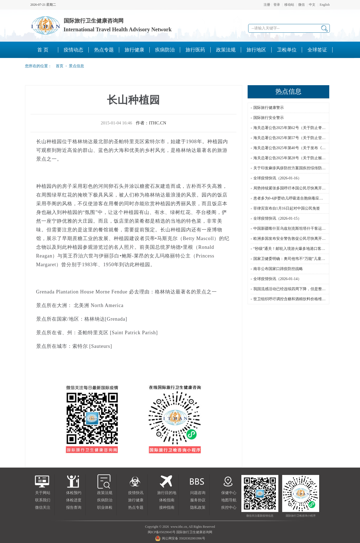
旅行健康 (135, 500)
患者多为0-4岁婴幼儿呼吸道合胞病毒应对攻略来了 (296, 198)
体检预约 (73, 493)
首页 (58, 66)
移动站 (289, 5)
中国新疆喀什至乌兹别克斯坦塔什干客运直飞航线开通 (299, 228)
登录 (276, 5)
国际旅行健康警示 (268, 108)
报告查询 (73, 507)
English (325, 5)
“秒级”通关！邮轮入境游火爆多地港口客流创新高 (295, 249)
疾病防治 (104, 500)
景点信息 (76, 66)
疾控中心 (228, 507)
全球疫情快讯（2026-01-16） (277, 178)
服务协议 (197, 500)
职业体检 (104, 507)
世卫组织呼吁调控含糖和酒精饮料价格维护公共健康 (297, 299)
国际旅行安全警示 (268, 118)
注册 (267, 5)
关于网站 (42, 493)
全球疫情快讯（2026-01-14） (277, 279)
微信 (301, 5)
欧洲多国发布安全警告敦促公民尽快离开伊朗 (291, 239)
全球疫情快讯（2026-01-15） (277, 218)
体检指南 (166, 500)
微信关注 (42, 507)
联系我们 (42, 500)
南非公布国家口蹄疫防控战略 (278, 269)
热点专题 (135, 507)
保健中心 (228, 493)
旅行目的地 (166, 493)
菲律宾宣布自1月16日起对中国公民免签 (286, 208)
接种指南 (166, 507)
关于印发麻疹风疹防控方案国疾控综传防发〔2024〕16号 (301, 168)
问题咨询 (197, 493)
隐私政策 (197, 507)
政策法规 (104, 493)
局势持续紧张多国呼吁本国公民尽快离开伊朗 (291, 188)
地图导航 (228, 500)
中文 (312, 5)
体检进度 (73, 500)
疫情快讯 (135, 493)
